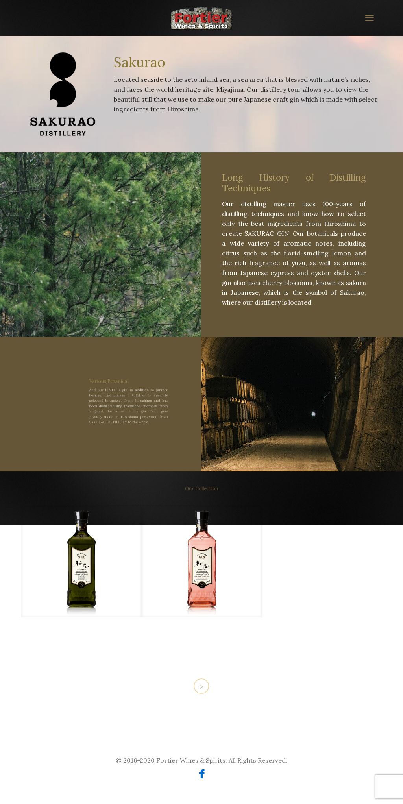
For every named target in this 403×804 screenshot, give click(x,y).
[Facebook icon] (202, 775)
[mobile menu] (369, 17)
